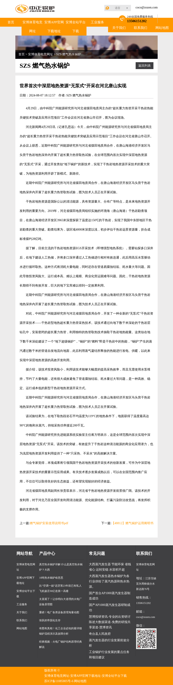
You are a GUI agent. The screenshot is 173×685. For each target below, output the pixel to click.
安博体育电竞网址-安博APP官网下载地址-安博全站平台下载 (85, 675)
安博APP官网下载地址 (54, 26)
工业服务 (97, 22)
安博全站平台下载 (76, 26)
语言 (117, 8)
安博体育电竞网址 (32, 26)
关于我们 (119, 28)
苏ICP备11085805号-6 (58, 681)
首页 (11, 22)
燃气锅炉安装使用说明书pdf (49, 523)
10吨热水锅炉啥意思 (51, 577)
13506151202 (143, 603)
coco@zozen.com (146, 7)
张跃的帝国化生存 (49, 620)
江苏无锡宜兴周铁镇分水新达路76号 (146, 584)
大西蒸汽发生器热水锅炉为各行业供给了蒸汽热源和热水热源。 (109, 581)
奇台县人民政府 (100, 633)
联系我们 (140, 28)
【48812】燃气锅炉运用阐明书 (132, 523)
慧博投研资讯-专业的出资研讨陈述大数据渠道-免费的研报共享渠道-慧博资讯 (110, 622)
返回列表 (144, 65)
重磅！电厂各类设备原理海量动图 (59, 612)
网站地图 (162, 28)
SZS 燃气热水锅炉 (68, 54)
